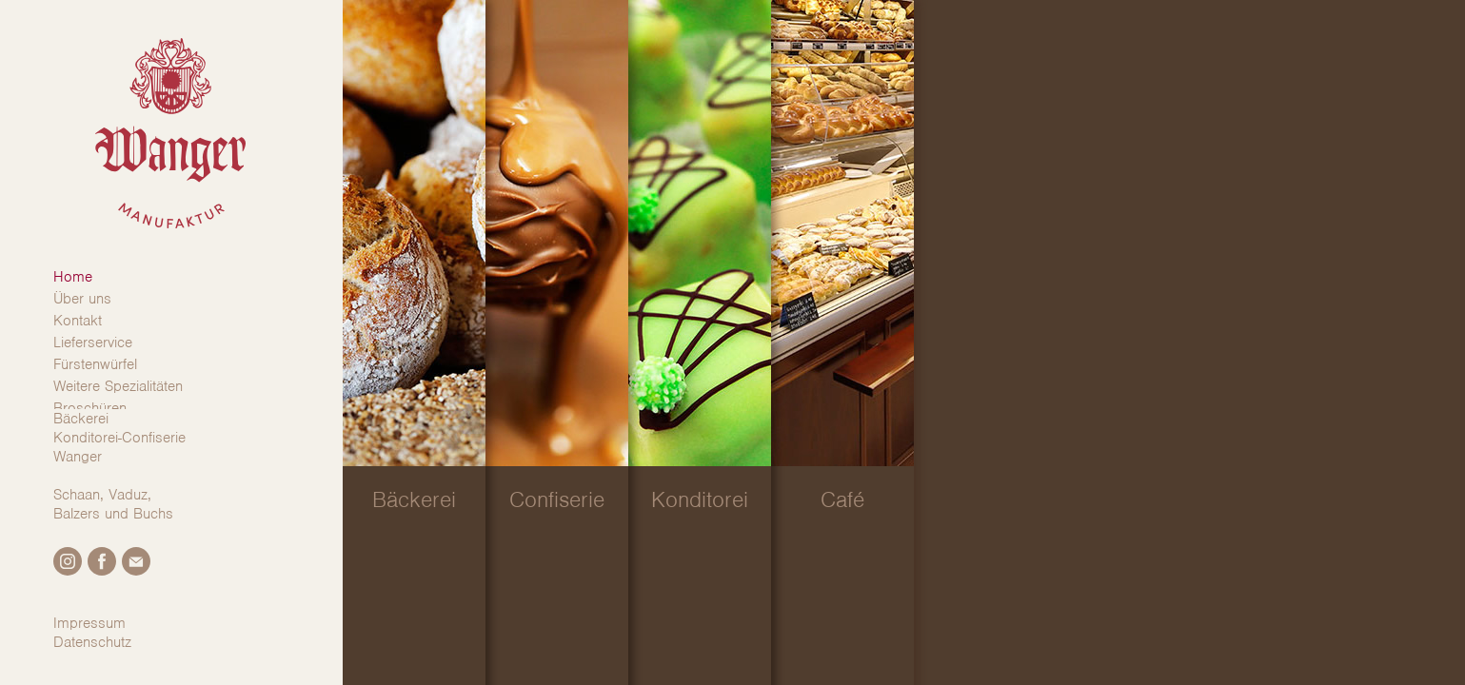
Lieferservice (92, 342)
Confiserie (556, 499)
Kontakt (77, 320)
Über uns (82, 298)
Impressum (89, 623)
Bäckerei (414, 499)
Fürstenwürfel (95, 364)
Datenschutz (92, 642)
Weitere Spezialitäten (118, 386)
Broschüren (90, 408)
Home (72, 276)
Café (842, 499)
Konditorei (699, 499)
